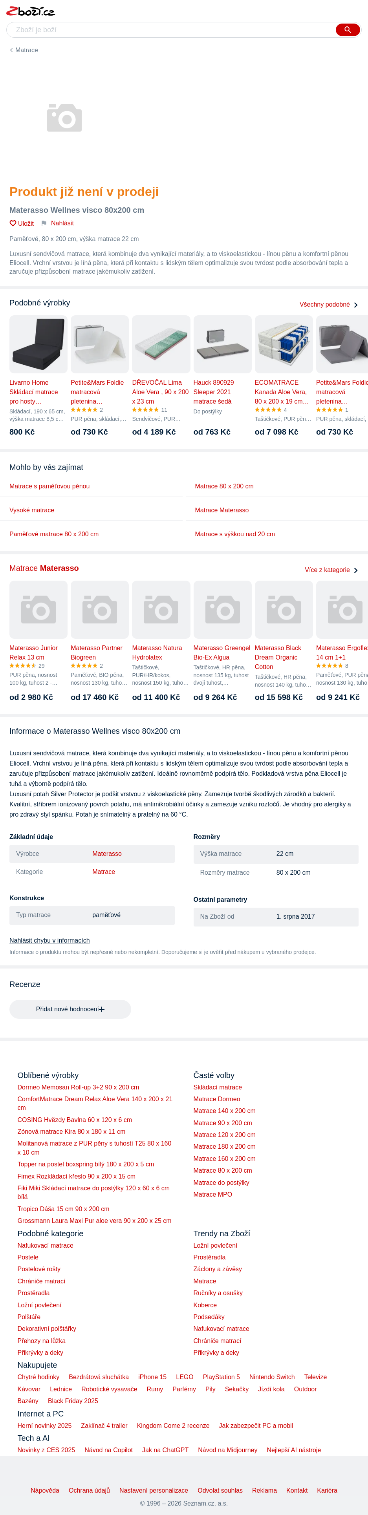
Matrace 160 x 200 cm (225, 1158)
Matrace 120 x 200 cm (225, 1134)
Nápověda (45, 1490)
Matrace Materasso (222, 510)
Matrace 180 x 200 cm (225, 1146)
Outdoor (305, 1389)
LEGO (184, 1377)
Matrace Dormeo (217, 1099)
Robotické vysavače (109, 1389)
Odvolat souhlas (220, 1490)
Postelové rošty (39, 1269)
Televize (315, 1377)
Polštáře (29, 1317)
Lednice (61, 1389)
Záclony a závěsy (218, 1269)
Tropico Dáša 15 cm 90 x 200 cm (64, 1209)
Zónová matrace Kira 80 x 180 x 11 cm (72, 1131)
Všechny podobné (329, 304)
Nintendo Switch (272, 1377)
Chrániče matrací (42, 1281)
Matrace (26, 50)
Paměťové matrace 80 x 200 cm (54, 534)
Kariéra (327, 1490)
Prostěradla (34, 1293)
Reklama (264, 1490)
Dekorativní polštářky (47, 1328)
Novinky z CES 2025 (46, 1450)
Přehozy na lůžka (42, 1341)
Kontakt (297, 1490)
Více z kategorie (332, 570)
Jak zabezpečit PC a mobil (256, 1425)
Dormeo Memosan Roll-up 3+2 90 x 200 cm (78, 1087)
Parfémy (184, 1389)
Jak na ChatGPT (165, 1450)
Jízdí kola (271, 1389)
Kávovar (29, 1389)
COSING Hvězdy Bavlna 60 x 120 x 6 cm (75, 1120)
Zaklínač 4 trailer (104, 1425)
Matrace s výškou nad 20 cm (235, 534)
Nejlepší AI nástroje (294, 1450)
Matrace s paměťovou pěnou (49, 486)
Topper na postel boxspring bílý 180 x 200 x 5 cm (86, 1164)
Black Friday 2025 (73, 1401)
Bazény (28, 1401)
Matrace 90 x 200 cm (223, 1123)
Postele (28, 1257)
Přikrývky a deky (40, 1352)
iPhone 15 (152, 1377)
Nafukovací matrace (45, 1245)
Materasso (107, 853)
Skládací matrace (218, 1087)
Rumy (155, 1389)
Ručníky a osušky (218, 1293)
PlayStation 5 (221, 1377)
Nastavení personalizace (153, 1490)
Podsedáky (209, 1317)
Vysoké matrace (31, 510)
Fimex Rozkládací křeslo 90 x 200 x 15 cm (77, 1176)
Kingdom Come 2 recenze (173, 1425)
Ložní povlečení (40, 1305)
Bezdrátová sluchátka (99, 1377)
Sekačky (237, 1389)
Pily (210, 1389)
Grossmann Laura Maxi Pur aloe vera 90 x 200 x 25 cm (95, 1220)
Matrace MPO (213, 1194)
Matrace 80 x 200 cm (224, 486)
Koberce (205, 1305)
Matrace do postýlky (221, 1182)
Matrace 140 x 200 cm (225, 1110)
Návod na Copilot (108, 1450)
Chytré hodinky (39, 1377)
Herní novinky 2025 (45, 1425)
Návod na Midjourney (227, 1450)
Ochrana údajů (89, 1490)
